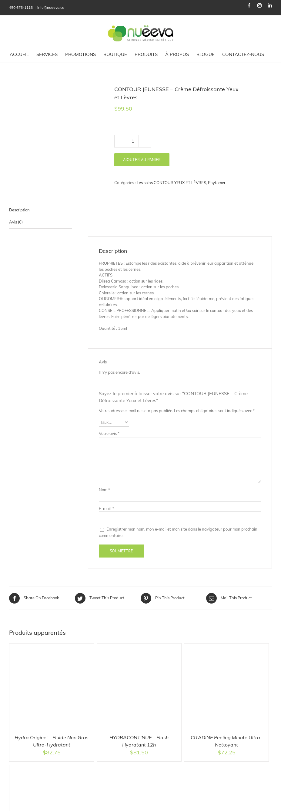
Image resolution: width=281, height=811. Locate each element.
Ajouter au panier (142, 159)
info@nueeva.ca (50, 7)
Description (19, 209)
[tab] (40, 210)
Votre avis (109, 433)
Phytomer (217, 182)
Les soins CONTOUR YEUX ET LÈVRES (171, 182)
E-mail (106, 508)
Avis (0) (16, 222)
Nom (104, 489)
